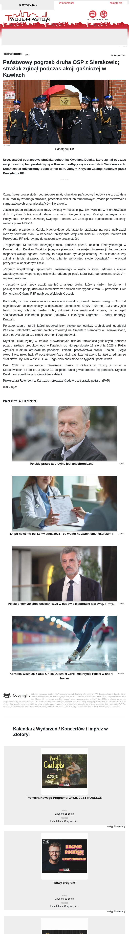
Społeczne (17, 54)
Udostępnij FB (64, 149)
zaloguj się (116, 3)
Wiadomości (66, 3)
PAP (27, 55)
